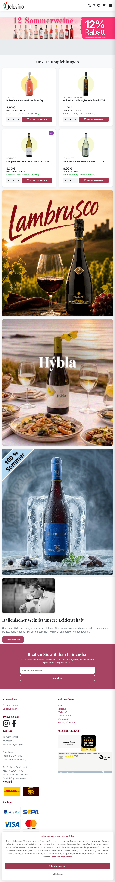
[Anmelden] (94, 5)
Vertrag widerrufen (67, 722)
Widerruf (62, 712)
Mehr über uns (13, 639)
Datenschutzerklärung (61, 856)
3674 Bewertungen (67, 773)
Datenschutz (64, 715)
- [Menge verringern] (8, 119)
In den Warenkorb (37, 119)
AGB (60, 705)
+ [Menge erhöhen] (18, 119)
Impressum (63, 719)
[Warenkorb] (104, 5)
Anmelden (57, 678)
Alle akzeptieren (57, 866)
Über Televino (10, 705)
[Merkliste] (98, 5)
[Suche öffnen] (89, 5)
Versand (62, 708)
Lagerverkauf (10, 708)
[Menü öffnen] (110, 6)
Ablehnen (57, 874)
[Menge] (13, 119)
